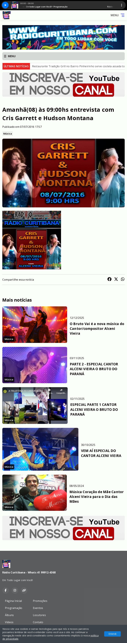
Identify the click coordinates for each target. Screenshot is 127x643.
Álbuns (9, 615)
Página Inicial (13, 601)
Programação (13, 608)
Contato (38, 622)
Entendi (112, 633)
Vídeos (9, 622)
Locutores (39, 615)
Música (7, 133)
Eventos (38, 608)
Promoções (40, 601)
